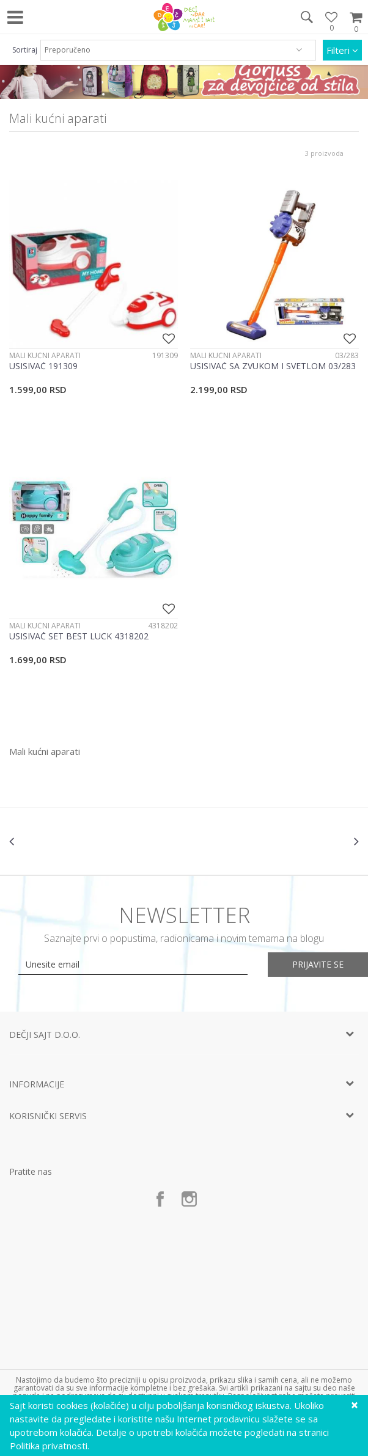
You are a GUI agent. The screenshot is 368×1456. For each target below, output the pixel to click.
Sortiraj (24, 50)
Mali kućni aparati (45, 355)
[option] (67, 841)
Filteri (342, 50)
